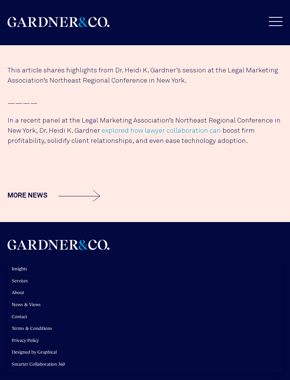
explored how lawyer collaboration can (161, 130)
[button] (271, 21)
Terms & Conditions (32, 328)
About (18, 292)
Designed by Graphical (34, 352)
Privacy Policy (25, 340)
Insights (19, 268)
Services (20, 280)
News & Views (26, 304)
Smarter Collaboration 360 (38, 364)
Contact (19, 316)
